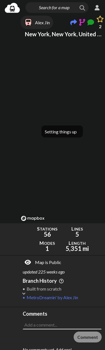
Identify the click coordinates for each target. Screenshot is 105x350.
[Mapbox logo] (32, 218)
